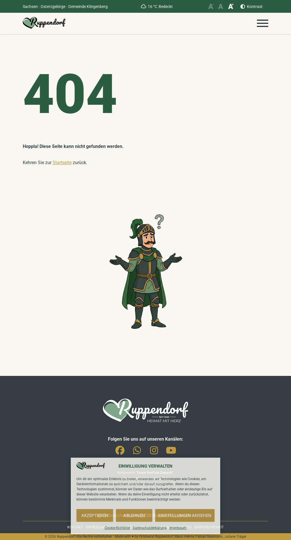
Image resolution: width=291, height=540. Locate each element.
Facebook (120, 453)
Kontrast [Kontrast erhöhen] (255, 6)
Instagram (154, 453)
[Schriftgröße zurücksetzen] (221, 6)
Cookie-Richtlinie (117, 528)
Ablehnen (134, 515)
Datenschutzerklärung (150, 528)
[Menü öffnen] (262, 23)
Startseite (62, 162)
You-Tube (171, 453)
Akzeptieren (94, 515)
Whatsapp (137, 453)
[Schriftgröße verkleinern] (211, 6)
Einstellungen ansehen (184, 515)
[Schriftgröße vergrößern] (231, 6)
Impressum (178, 528)
